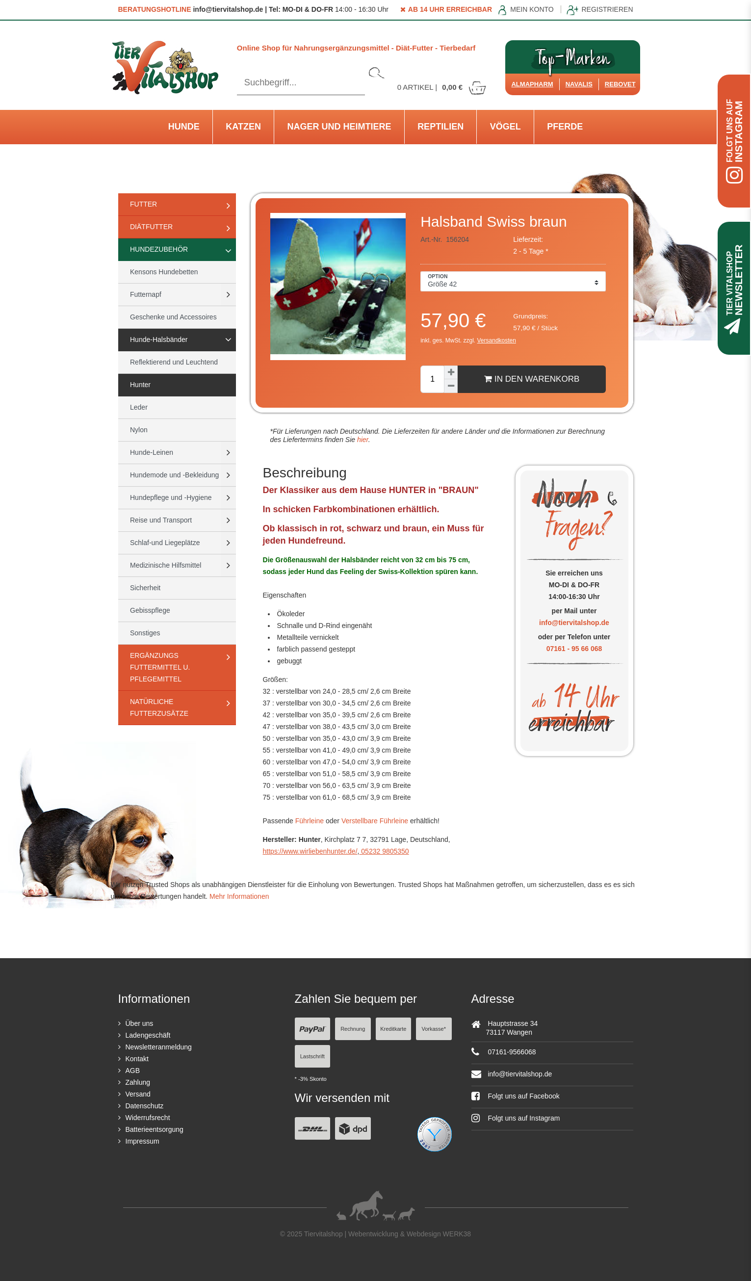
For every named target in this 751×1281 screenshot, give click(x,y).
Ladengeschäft (148, 1035)
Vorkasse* (433, 1029)
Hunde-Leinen (151, 452)
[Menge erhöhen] (451, 372)
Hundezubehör (159, 249)
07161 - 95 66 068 (574, 649)
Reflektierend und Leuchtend (174, 362)
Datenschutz (145, 1106)
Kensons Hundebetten (164, 272)
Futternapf (145, 294)
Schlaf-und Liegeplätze (165, 543)
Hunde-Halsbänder (159, 339)
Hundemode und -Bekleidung (174, 475)
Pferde (565, 126)
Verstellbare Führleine (374, 821)
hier (361, 440)
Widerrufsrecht (148, 1118)
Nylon (139, 430)
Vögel (505, 126)
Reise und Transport (161, 520)
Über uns (140, 1023)
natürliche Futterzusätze (159, 707)
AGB (133, 1070)
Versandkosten (496, 340)
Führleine (309, 821)
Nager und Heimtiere (339, 126)
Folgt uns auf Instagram (515, 1118)
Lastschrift (312, 1056)
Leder (139, 407)
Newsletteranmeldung (159, 1047)
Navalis (579, 84)
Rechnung (352, 1029)
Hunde (184, 126)
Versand (138, 1094)
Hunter (140, 385)
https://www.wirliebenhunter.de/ (310, 851)
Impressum (142, 1141)
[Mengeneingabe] (432, 379)
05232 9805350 (384, 851)
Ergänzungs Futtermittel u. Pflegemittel (160, 667)
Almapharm (532, 84)
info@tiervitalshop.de (574, 623)
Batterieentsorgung (154, 1129)
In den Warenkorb (531, 378)
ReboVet (620, 84)
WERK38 (457, 1234)
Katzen (243, 126)
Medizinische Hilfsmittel (165, 565)
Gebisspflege (150, 610)
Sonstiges (145, 633)
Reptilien (440, 126)
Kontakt (137, 1059)
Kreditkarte (393, 1029)
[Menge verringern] (451, 386)
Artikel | (442, 87)
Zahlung (138, 1082)
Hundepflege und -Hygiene (171, 497)
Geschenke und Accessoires (173, 317)
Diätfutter (151, 227)
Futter (143, 204)
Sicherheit (145, 588)
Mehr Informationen (239, 896)
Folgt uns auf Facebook (515, 1096)
